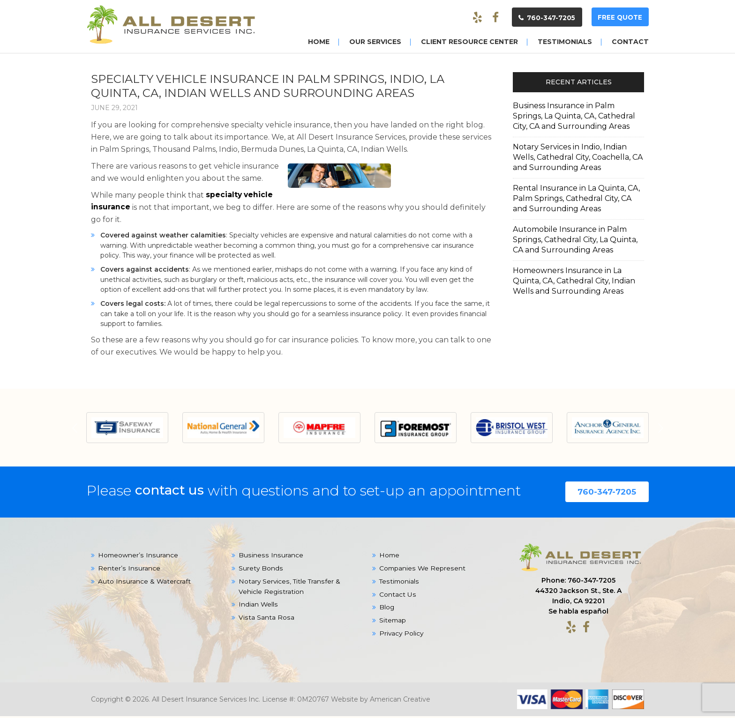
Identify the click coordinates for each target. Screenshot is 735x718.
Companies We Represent (422, 570)
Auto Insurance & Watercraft (144, 583)
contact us (172, 491)
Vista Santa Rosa (266, 620)
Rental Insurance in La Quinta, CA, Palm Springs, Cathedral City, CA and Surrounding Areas (576, 198)
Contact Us (397, 596)
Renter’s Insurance (128, 570)
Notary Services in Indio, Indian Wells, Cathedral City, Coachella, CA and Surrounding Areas (578, 156)
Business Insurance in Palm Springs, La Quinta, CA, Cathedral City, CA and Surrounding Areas (574, 115)
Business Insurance (270, 557)
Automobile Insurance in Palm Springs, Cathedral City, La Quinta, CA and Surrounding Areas (575, 239)
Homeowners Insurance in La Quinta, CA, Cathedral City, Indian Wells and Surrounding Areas (574, 280)
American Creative (400, 701)
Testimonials (399, 583)
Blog (387, 610)
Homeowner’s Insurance (138, 557)
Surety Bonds (261, 570)
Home (389, 557)
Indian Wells (258, 607)
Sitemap (393, 623)
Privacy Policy (402, 636)
